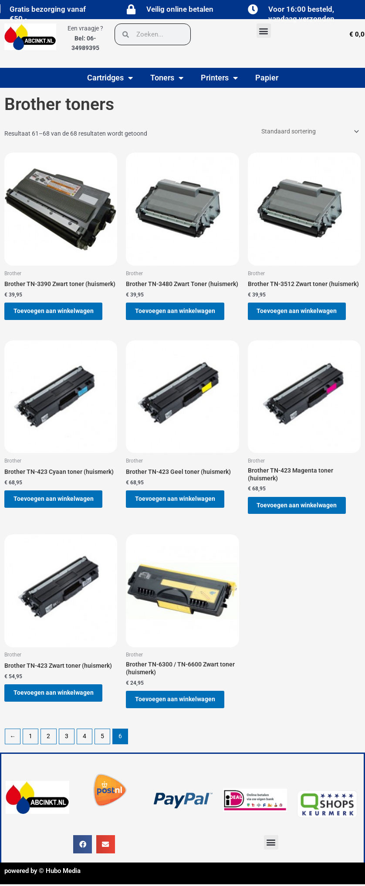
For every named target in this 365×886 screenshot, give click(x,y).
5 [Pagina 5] (102, 743)
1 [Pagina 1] (30, 743)
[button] (264, 30)
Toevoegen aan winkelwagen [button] (57, 312)
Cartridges (110, 78)
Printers (219, 78)
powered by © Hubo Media (42, 879)
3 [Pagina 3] (66, 743)
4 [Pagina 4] (84, 743)
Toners (166, 78)
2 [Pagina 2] (48, 743)
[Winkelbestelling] (309, 131)
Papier (266, 77)
